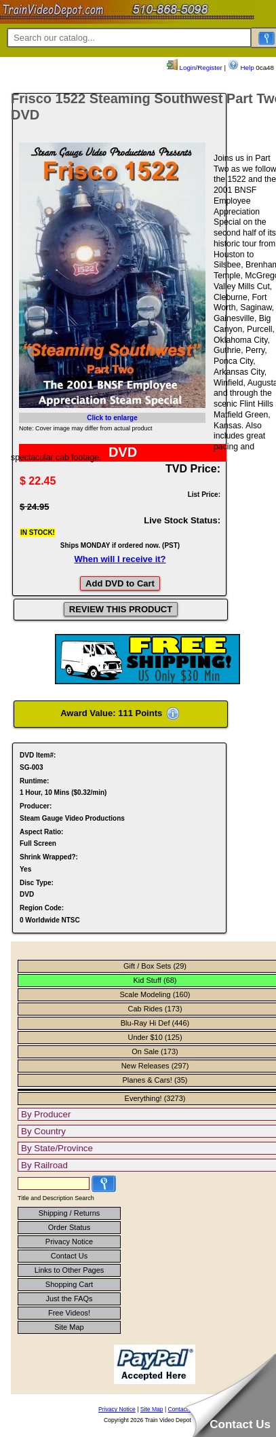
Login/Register (194, 67)
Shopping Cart (69, 1284)
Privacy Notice (69, 1241)
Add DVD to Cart (120, 583)
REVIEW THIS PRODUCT (120, 609)
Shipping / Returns (69, 1213)
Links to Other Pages (69, 1270)
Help (241, 67)
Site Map (68, 1327)
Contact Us (69, 1256)
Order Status (69, 1227)
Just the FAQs (68, 1298)
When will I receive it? (119, 559)
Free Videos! (69, 1313)
